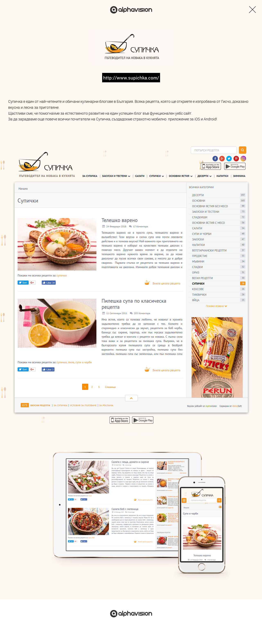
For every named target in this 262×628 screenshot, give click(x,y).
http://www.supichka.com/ (131, 78)
